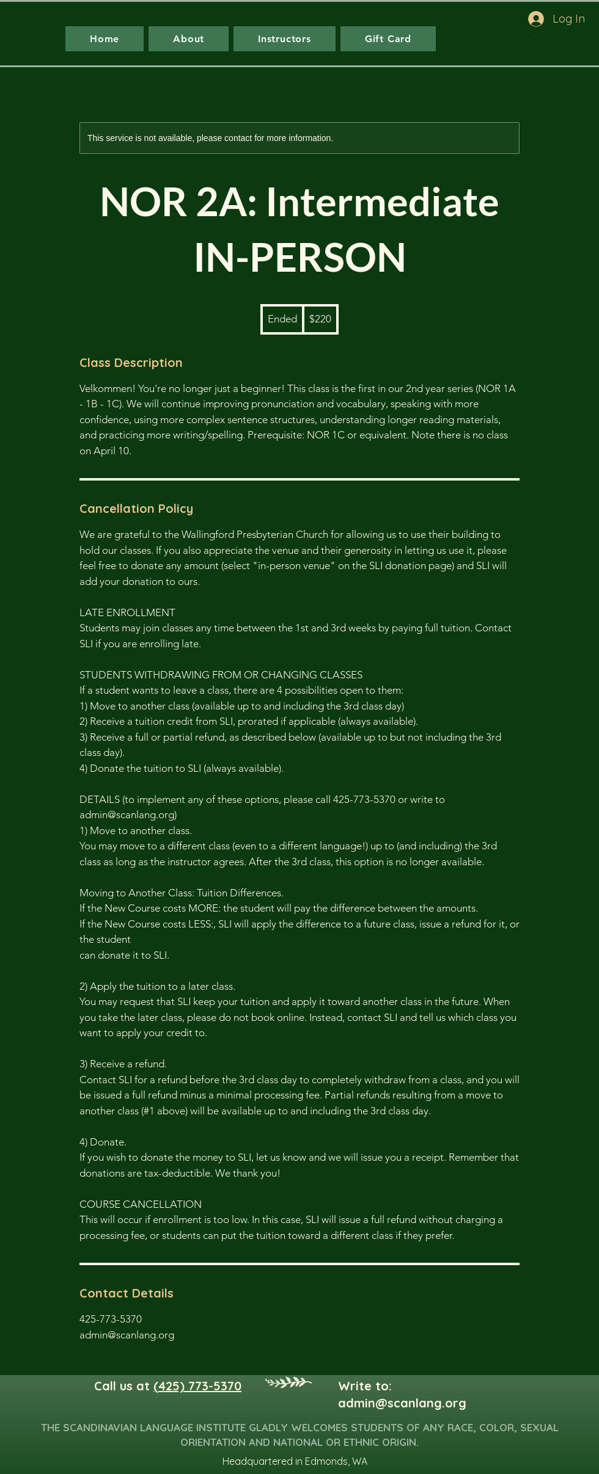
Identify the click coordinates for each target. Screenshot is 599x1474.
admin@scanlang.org (402, 1402)
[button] (564, 35)
